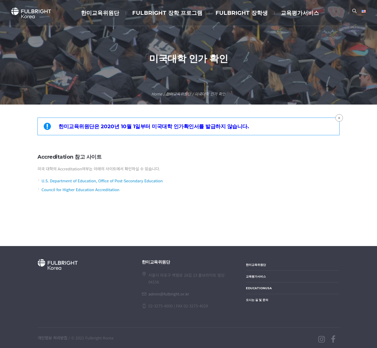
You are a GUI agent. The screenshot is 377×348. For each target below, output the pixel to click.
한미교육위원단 (178, 93)
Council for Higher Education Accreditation (80, 189)
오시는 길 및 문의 (257, 300)
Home (156, 93)
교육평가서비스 (256, 276)
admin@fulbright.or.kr (168, 294)
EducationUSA (259, 288)
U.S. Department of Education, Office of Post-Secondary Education (102, 180)
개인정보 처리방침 (53, 337)
